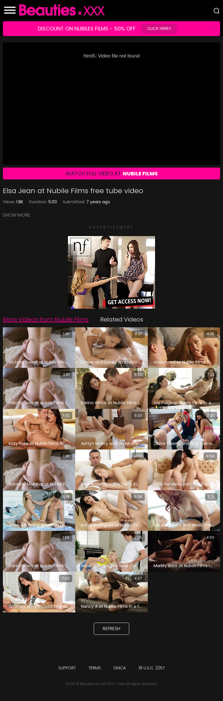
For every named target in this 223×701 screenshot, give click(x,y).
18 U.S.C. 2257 (152, 668)
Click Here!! (159, 28)
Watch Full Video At (112, 173)
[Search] (216, 10)
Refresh (111, 628)
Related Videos (121, 319)
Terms (95, 668)
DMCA (120, 668)
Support (67, 668)
